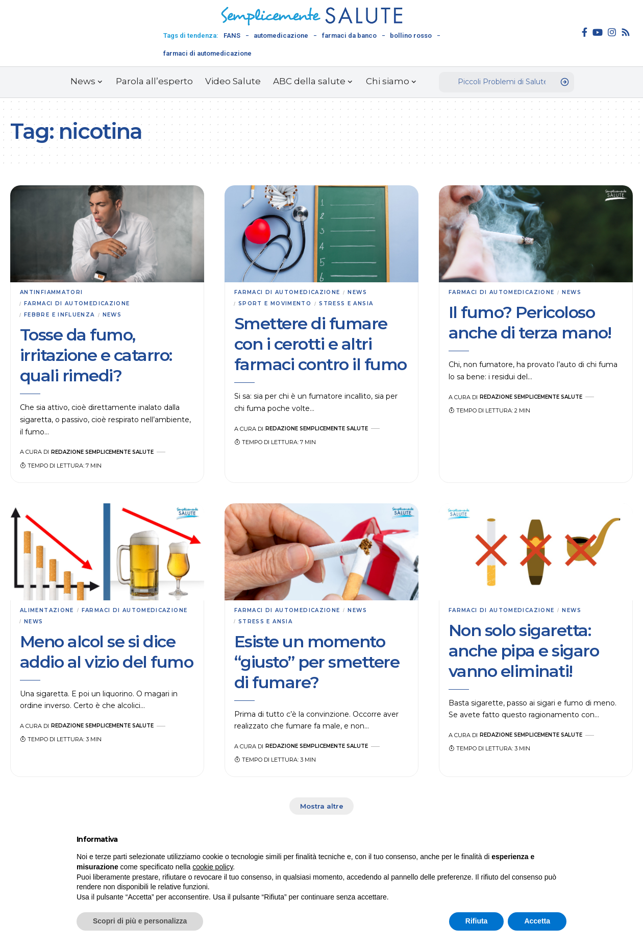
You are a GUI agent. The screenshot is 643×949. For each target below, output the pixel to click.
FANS (232, 35)
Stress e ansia (355, 304)
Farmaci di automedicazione (81, 304)
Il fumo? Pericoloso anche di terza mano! (530, 323)
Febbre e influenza (62, 316)
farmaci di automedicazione (207, 53)
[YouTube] (597, 32)
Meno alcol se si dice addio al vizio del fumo (106, 655)
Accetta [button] (537, 921)
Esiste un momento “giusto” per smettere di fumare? (317, 665)
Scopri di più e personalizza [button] (140, 921)
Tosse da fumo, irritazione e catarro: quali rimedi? (96, 357)
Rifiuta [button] (476, 921)
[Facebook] (584, 32)
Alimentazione (49, 612)
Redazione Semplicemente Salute (106, 454)
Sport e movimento (278, 304)
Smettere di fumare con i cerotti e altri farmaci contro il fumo (320, 345)
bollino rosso (411, 35)
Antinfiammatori (54, 292)
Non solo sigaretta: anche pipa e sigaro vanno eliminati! (524, 653)
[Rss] (626, 32)
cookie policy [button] (212, 867)
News (118, 316)
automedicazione (281, 35)
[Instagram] (612, 32)
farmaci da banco (349, 35)
